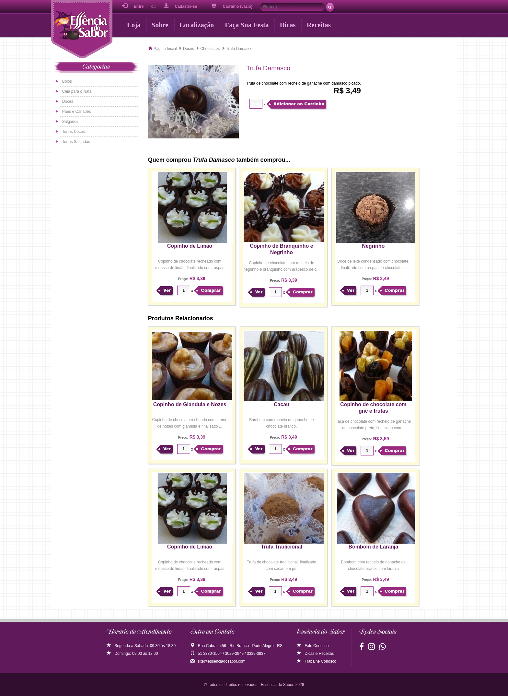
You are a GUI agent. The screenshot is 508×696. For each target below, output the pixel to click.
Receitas (318, 25)
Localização (196, 25)
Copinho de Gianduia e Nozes (189, 404)
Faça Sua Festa (247, 25)
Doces (67, 101)
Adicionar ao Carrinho (299, 103)
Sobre (160, 25)
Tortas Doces (73, 131)
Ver (167, 290)
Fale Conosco (313, 645)
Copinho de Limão (190, 246)
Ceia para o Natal (77, 91)
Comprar (211, 290)
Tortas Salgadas (76, 141)
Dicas (287, 25)
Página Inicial (165, 48)
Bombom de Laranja (373, 546)
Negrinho (373, 246)
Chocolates (210, 48)
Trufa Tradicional (281, 546)
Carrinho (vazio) (232, 6)
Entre (133, 6)
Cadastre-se (180, 6)
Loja (134, 25)
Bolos (67, 81)
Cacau (281, 404)
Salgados (70, 121)
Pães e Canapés (76, 111)
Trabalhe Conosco (316, 661)
